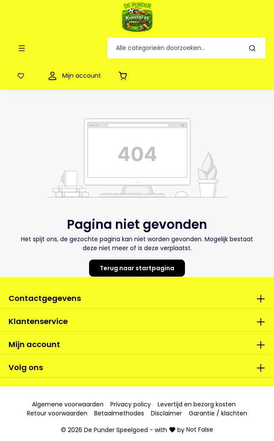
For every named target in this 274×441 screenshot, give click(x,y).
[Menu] (23, 48)
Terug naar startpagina (137, 268)
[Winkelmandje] (124, 75)
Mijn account (34, 344)
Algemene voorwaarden (68, 404)
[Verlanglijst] (22, 75)
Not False (199, 429)
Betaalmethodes (119, 413)
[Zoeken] (252, 48)
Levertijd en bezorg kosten (197, 404)
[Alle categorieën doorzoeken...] (173, 48)
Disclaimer (166, 413)
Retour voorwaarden (57, 413)
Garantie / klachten (218, 413)
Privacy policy (130, 404)
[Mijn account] (73, 75)
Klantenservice (38, 321)
